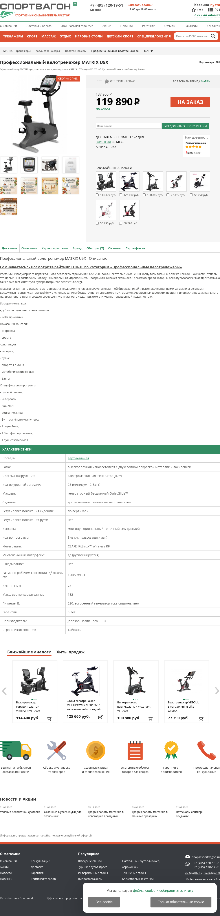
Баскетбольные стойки (138, 879)
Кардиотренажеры (48, 51)
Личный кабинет (207, 15)
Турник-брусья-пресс (92, 867)
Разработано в (16, 898)
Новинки (126, 26)
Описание (29, 248)
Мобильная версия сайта (203, 879)
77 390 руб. (178, 195)
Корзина (201, 4)
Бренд (77, 248)
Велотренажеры (75, 51)
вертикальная (78, 458)
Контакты (213, 26)
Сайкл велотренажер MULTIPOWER (84, 705)
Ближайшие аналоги (29, 652)
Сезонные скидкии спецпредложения (96, 757)
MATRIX (8, 51)
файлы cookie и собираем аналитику (163, 890)
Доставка (9, 248)
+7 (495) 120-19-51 (106, 5)
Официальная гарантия (77, 26)
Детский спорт (120, 36)
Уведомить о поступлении (186, 126)
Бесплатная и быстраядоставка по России (15, 757)
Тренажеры (13, 36)
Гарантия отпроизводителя (171, 757)
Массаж (48, 36)
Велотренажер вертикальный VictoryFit (133, 706)
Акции (107, 26)
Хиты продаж (71, 652)
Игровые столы (89, 36)
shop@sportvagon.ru (206, 857)
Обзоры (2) (95, 248)
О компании (8, 26)
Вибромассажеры (90, 879)
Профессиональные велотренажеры (115, 51)
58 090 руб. (201, 195)
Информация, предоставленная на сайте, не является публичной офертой (46, 835)
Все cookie (104, 902)
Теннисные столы (134, 873)
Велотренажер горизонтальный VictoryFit (28, 706)
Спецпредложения (154, 36)
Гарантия (103, 142)
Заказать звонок (140, 5)
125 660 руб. (131, 195)
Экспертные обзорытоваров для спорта (135, 757)
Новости (6, 873)
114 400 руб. (108, 195)
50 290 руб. (107, 223)
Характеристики (55, 248)
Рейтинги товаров (43, 879)
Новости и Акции (18, 799)
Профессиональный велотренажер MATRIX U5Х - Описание (53, 258)
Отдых (65, 36)
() (200, 9)
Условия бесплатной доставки (20, 812)
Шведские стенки (90, 861)
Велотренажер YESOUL (183, 706)
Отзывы (169, 26)
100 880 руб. (155, 195)
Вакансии (191, 26)
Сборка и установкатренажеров (56, 757)
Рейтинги (148, 26)
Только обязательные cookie (181, 902)
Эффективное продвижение (68, 898)
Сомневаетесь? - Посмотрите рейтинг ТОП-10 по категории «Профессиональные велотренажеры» (91, 267)
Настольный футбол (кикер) (141, 861)
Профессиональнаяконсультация (206, 757)
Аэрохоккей (130, 867)
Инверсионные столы (93, 873)
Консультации (40, 861)
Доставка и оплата (38, 26)
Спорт (32, 36)
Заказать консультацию (202, 873)
